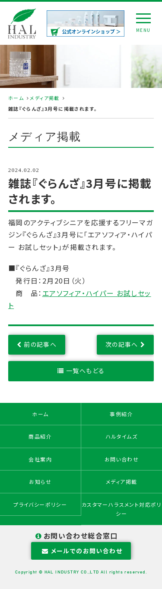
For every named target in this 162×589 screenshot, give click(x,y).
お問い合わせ (122, 459)
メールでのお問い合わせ (81, 550)
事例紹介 (121, 414)
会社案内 (40, 459)
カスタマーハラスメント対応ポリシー (122, 509)
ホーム (16, 97)
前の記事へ (40, 344)
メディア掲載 (44, 97)
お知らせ (40, 481)
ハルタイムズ (121, 436)
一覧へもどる (85, 370)
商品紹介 (40, 436)
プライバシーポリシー (40, 504)
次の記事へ (121, 344)
